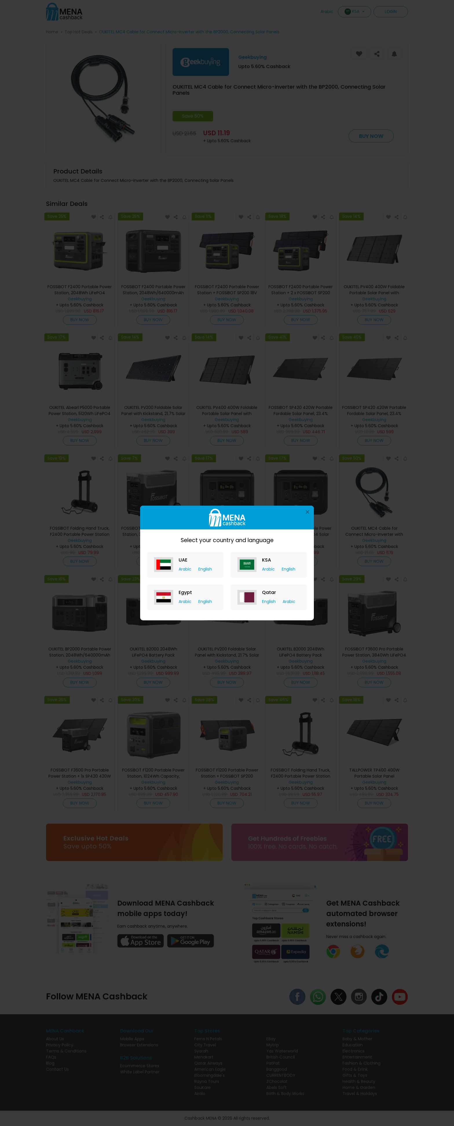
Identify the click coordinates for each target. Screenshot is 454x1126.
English (205, 569)
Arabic (186, 569)
